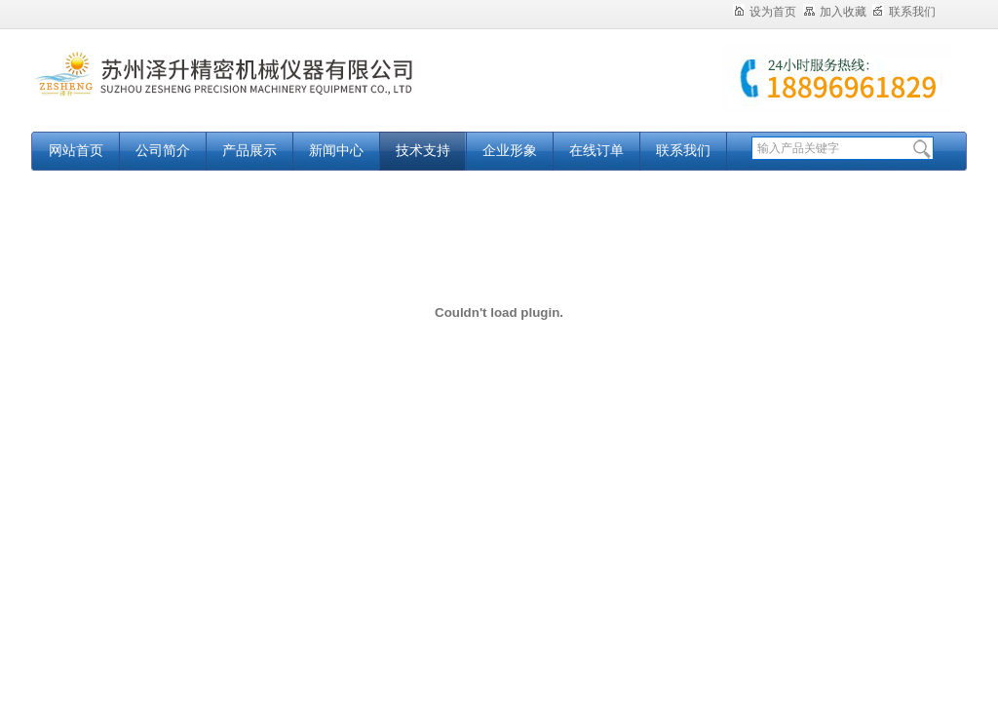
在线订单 (596, 150)
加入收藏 (834, 12)
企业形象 (509, 150)
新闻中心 (336, 150)
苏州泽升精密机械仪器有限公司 (274, 90)
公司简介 (162, 150)
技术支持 (423, 150)
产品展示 (249, 150)
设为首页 (764, 12)
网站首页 (76, 150)
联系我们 (904, 12)
